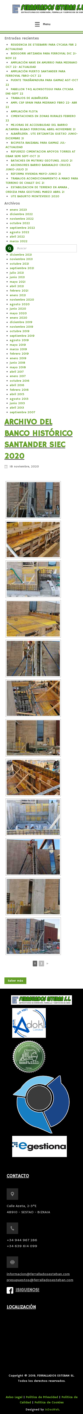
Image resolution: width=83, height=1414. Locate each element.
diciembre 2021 (21, 255)
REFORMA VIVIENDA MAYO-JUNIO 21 (36, 174)
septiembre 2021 (22, 268)
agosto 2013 (19, 399)
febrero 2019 (19, 354)
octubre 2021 (19, 264)
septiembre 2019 (22, 336)
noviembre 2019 (21, 327)
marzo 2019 (18, 349)
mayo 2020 (18, 313)
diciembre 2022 (21, 214)
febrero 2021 (19, 291)
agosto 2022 (19, 232)
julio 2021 (17, 273)
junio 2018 (17, 363)
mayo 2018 (18, 367)
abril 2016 (17, 385)
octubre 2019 (19, 331)
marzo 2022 (18, 241)
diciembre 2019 (21, 322)
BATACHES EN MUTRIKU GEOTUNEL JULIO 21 (41, 161)
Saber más (15, 981)
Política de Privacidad (42, 1397)
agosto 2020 (20, 304)
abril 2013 (17, 408)
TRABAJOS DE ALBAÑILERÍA (29, 98)
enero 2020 (18, 318)
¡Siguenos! (27, 1290)
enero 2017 (18, 376)
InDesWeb (52, 1410)
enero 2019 (18, 358)
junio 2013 (17, 403)
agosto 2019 (19, 340)
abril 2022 (17, 237)
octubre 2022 (20, 223)
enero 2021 (18, 295)
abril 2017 (17, 372)
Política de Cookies (49, 1403)
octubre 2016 (19, 381)
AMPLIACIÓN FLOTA (24, 111)
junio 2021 (17, 277)
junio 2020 (18, 309)
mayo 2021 (17, 282)
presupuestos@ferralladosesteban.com (40, 1280)
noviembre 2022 (22, 219)
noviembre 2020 (22, 300)
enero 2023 (18, 210)
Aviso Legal (14, 1397)
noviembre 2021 (21, 259)
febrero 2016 (19, 390)
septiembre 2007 (22, 412)
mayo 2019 (18, 345)
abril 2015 (17, 394)
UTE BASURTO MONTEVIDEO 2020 (35, 196)
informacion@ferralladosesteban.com (38, 1274)
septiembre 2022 (22, 228)
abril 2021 (17, 286)
